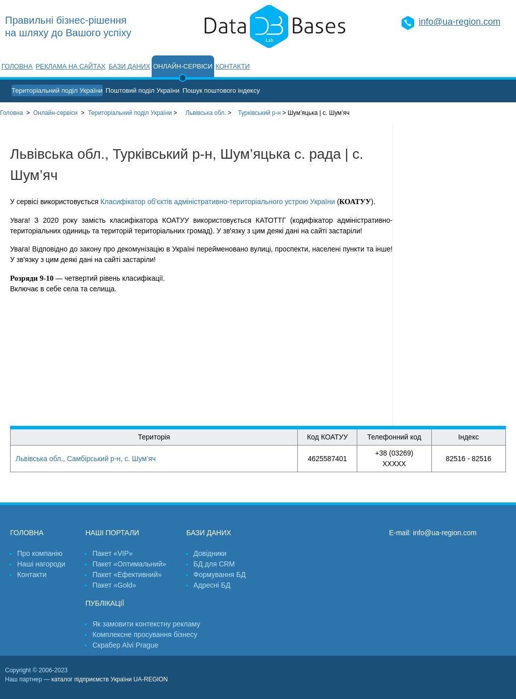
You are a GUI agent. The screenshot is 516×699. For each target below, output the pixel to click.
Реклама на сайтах (71, 66)
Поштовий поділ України (143, 90)
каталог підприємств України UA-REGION (109, 679)
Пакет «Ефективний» (126, 574)
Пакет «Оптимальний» (129, 564)
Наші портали (112, 533)
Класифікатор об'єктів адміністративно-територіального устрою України (217, 202)
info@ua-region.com (459, 22)
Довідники (210, 553)
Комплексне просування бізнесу (144, 634)
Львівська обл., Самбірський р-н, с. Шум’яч (86, 459)
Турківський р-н (259, 112)
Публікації (104, 603)
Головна (17, 66)
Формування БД (220, 574)
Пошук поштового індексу (221, 90)
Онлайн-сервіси (183, 66)
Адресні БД (212, 585)
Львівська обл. (205, 112)
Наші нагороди (41, 564)
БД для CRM (214, 564)
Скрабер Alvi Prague (125, 645)
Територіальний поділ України (57, 90)
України (130, 112)
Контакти (233, 66)
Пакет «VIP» (112, 553)
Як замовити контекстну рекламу (146, 624)
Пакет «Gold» (114, 585)
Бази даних (129, 66)
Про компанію (39, 553)
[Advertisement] (454, 274)
